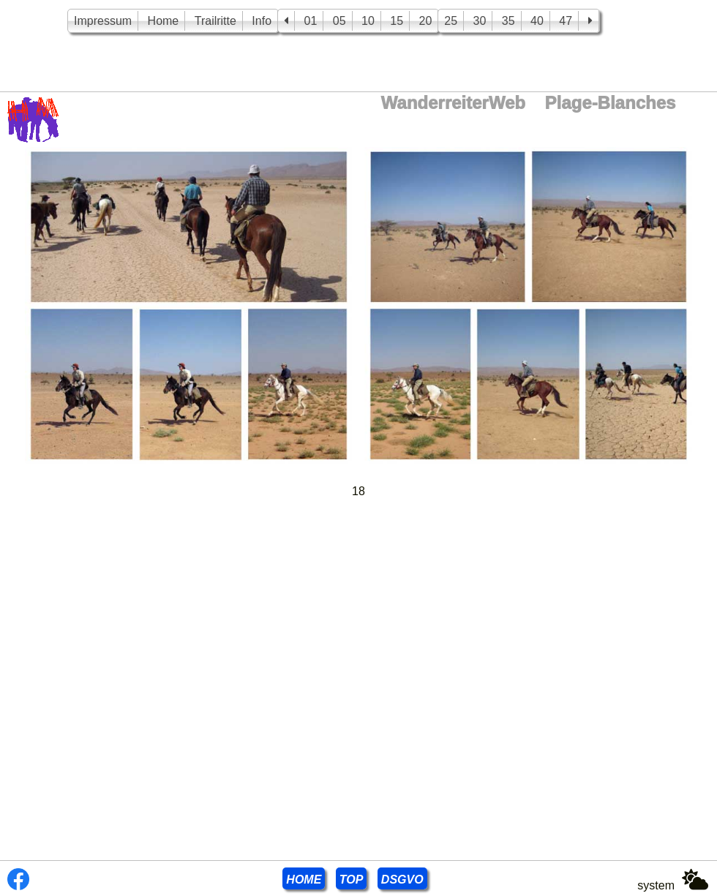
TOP (351, 879)
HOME (303, 879)
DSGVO (402, 879)
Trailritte (215, 21)
